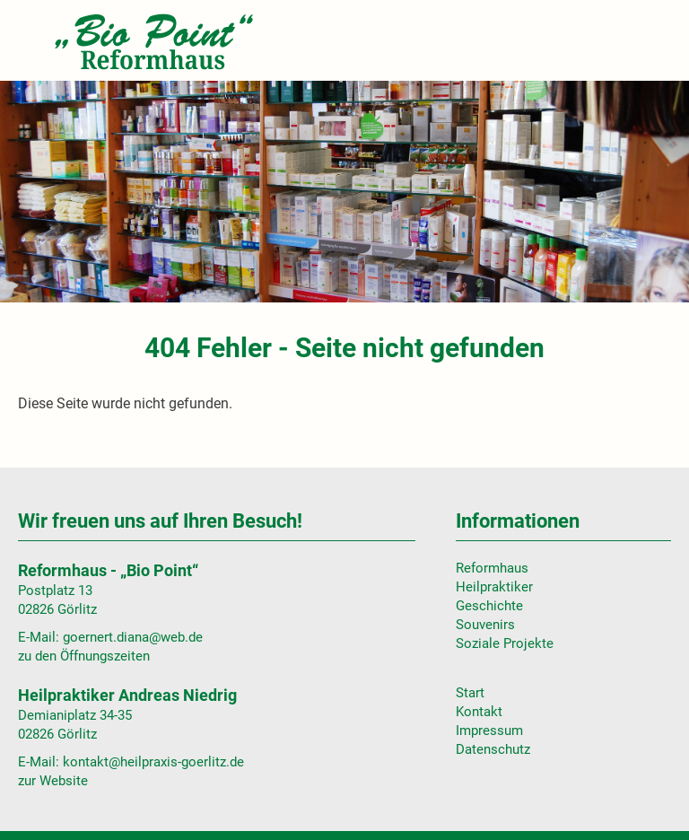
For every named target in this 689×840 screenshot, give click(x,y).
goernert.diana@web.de (133, 637)
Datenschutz (493, 749)
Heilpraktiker (494, 587)
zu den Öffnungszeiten (84, 656)
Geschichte (489, 606)
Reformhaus (492, 568)
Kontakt (479, 712)
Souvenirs (485, 625)
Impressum (489, 730)
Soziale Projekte (505, 643)
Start (470, 693)
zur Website (53, 781)
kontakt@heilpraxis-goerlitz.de (153, 762)
